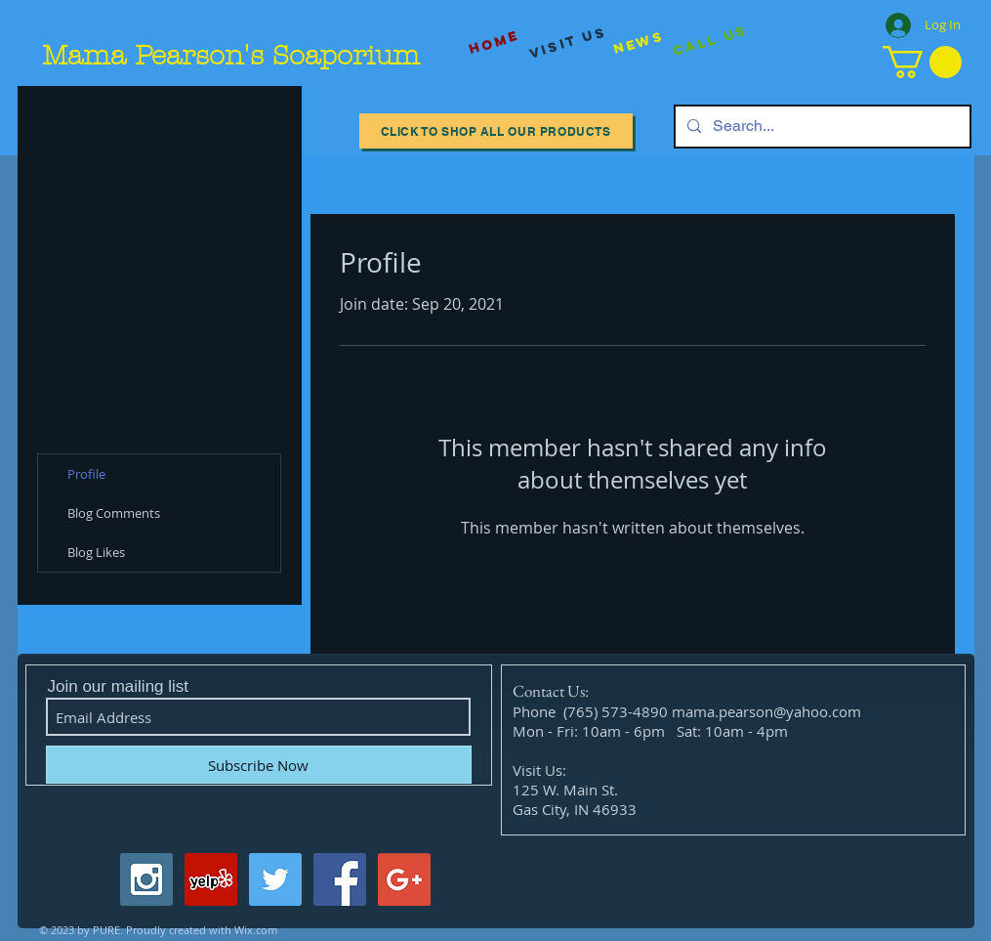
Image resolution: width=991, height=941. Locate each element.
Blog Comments (113, 513)
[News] (638, 42)
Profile (86, 474)
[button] (922, 62)
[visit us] (568, 43)
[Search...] (821, 127)
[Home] (494, 42)
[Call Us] (709, 41)
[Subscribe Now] (259, 765)
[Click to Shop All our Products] (496, 131)
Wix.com (255, 929)
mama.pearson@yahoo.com (766, 711)
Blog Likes (96, 552)
